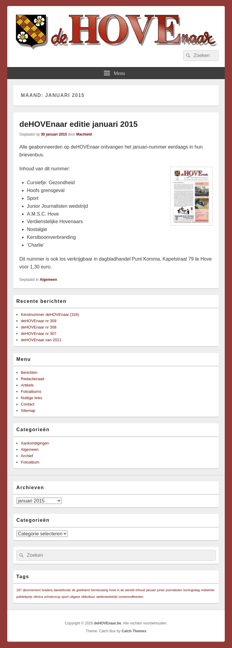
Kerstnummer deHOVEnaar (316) (50, 314)
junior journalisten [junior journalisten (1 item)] (169, 590)
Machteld (84, 134)
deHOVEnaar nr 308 (38, 327)
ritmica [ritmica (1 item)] (38, 596)
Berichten (29, 372)
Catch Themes (133, 631)
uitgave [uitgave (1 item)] (75, 596)
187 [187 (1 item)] (19, 590)
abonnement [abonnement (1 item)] (31, 590)
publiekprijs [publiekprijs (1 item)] (24, 596)
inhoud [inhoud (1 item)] (140, 590)
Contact (27, 404)
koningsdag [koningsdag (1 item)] (191, 590)
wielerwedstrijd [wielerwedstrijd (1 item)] (107, 596)
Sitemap (28, 410)
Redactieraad (32, 379)
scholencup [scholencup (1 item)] (52, 596)
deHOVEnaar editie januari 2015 (78, 124)
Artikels (27, 385)
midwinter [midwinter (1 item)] (208, 590)
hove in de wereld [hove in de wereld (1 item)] (121, 590)
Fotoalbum (30, 462)
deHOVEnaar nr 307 (38, 333)
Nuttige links (31, 398)
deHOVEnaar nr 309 (38, 321)
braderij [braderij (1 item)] (47, 590)
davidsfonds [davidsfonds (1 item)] (62, 590)
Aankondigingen (35, 443)
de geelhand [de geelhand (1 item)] (81, 590)
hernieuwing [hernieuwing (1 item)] (99, 590)
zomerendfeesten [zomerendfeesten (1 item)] (130, 596)
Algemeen (48, 279)
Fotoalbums (31, 391)
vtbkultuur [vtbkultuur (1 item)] (88, 596)
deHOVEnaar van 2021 (41, 340)
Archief (27, 456)
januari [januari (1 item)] (151, 590)
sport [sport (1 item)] (65, 596)
